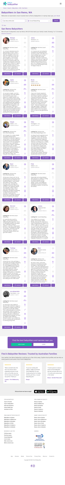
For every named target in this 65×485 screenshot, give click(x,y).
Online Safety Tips (8, 407)
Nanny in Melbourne (39, 403)
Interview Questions (9, 405)
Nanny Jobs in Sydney (39, 417)
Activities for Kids (8, 409)
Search (9, 8)
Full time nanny (7, 433)
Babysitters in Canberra (9, 425)
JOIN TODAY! (21, 344)
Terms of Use (29, 456)
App (12, 456)
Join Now (57, 16)
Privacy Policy (37, 456)
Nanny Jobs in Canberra (40, 425)
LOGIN (43, 344)
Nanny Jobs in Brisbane (40, 421)
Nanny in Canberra (38, 409)
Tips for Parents (8, 401)
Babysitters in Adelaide (9, 427)
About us (45, 456)
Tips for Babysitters (8, 403)
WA (20, 8)
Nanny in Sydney (38, 401)
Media (22, 456)
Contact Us (51, 456)
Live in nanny (7, 439)
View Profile (7, 73)
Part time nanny (8, 435)
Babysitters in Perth (8, 423)
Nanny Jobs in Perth (39, 423)
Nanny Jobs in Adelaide (40, 427)
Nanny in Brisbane (38, 405)
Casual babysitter (8, 437)
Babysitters (15, 8)
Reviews (17, 456)
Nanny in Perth (37, 407)
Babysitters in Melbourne (10, 419)
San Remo (24, 8)
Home (4, 8)
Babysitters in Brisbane (9, 421)
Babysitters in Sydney (9, 417)
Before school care (8, 442)
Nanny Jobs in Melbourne (40, 419)
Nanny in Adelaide (38, 411)
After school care (8, 441)
